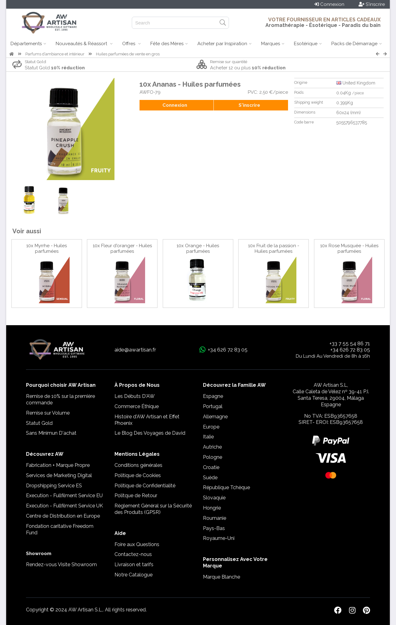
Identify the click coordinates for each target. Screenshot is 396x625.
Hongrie (212, 508)
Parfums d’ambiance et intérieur (54, 54)
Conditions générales (138, 465)
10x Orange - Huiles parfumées (198, 248)
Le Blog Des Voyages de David (149, 433)
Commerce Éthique (136, 406)
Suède (210, 478)
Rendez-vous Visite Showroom (61, 564)
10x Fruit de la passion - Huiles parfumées (273, 248)
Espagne (213, 396)
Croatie (211, 467)
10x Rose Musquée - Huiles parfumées (349, 248)
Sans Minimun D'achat (51, 433)
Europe (211, 427)
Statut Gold (39, 423)
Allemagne (215, 417)
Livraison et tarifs (133, 564)
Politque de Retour (135, 495)
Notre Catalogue (133, 575)
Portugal (212, 406)
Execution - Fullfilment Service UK (64, 506)
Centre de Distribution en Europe (63, 516)
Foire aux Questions (136, 544)
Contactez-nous (133, 554)
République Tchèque (226, 487)
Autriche (212, 447)
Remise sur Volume (48, 413)
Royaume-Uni (219, 538)
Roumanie (214, 518)
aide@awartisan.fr (135, 350)
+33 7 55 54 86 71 (349, 343)
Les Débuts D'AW (134, 396)
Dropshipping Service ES (54, 486)
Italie (208, 437)
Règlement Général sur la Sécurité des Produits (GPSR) (153, 509)
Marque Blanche (221, 577)
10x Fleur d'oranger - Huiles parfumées (122, 248)
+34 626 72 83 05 (350, 350)
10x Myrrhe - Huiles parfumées (46, 248)
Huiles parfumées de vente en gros (128, 54)
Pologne (212, 457)
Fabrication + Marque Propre (58, 465)
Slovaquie (214, 498)
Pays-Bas (214, 528)
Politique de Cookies (137, 475)
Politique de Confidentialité (144, 486)
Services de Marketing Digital (59, 475)
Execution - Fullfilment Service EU (64, 495)
